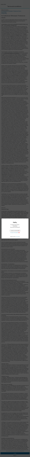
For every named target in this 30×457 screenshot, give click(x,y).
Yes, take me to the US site (15, 230)
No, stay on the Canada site (14, 232)
